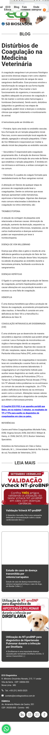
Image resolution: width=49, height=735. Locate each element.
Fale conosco (25, 8)
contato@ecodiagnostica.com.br (20, 696)
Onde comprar (36, 8)
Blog (16, 7)
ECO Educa (7, 8)
